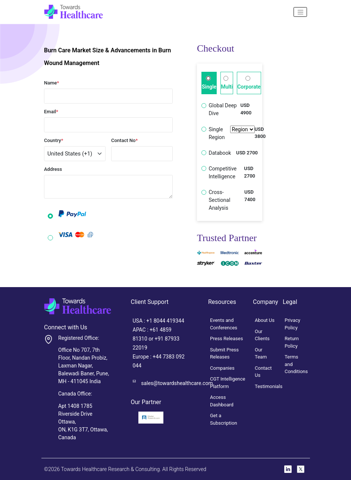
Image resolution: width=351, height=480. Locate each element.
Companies (222, 368)
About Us (265, 320)
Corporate (248, 83)
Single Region (232, 133)
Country (53, 140)
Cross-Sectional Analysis (220, 200)
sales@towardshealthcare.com (177, 383)
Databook (220, 153)
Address (53, 169)
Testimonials (268, 386)
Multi (227, 83)
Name (51, 83)
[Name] (300, 12)
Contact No (124, 140)
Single (209, 83)
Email (51, 111)
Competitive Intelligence (223, 172)
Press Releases (226, 338)
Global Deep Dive (223, 109)
